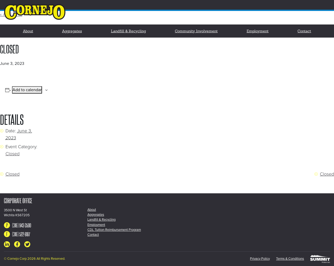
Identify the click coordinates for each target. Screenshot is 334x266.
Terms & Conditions (290, 259)
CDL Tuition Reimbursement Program (114, 230)
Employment (258, 31)
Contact (304, 31)
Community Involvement (196, 31)
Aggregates (72, 31)
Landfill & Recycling (128, 31)
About (28, 31)
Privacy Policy (260, 259)
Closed (12, 154)
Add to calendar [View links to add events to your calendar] (27, 89)
